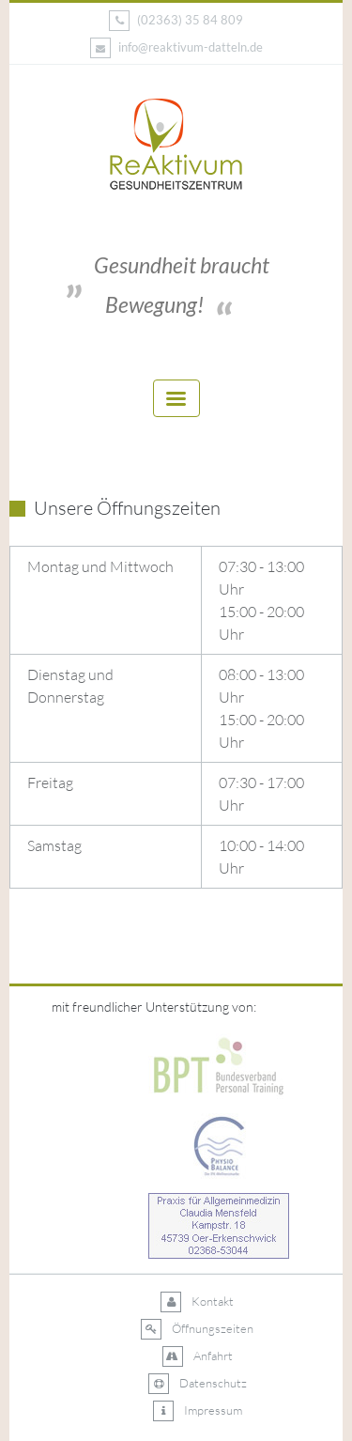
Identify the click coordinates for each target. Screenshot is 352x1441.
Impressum (197, 1411)
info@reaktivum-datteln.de (176, 48)
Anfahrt (197, 1356)
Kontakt (197, 1302)
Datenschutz (197, 1383)
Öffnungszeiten (197, 1329)
